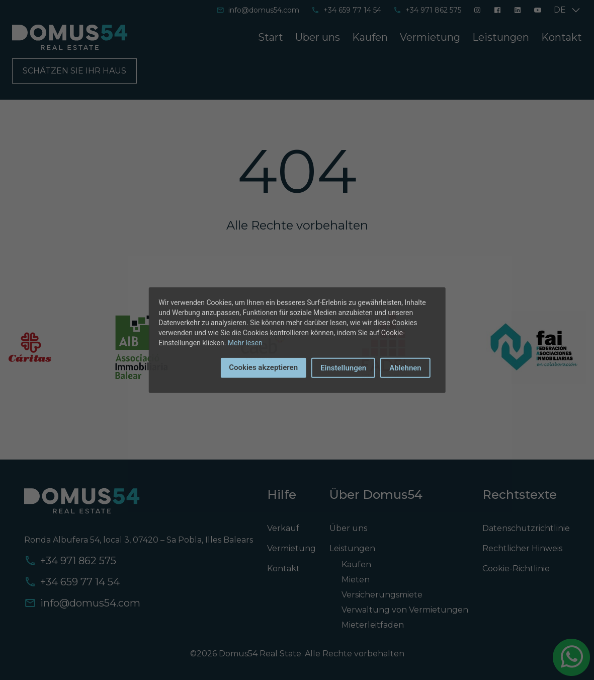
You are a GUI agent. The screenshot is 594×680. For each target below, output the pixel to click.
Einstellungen (343, 367)
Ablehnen (405, 367)
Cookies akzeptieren (263, 366)
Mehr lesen (245, 342)
